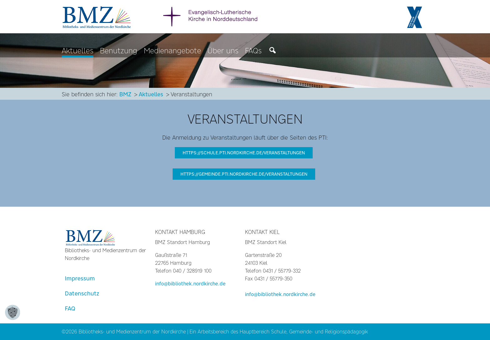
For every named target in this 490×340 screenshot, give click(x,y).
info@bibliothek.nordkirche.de (190, 283)
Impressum (80, 278)
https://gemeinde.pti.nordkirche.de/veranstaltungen (243, 174)
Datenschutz (82, 293)
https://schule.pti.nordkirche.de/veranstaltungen (244, 153)
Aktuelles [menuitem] (77, 51)
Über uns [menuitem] (222, 51)
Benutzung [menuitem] (118, 51)
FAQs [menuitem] (253, 51)
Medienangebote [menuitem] (172, 51)
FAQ (70, 308)
